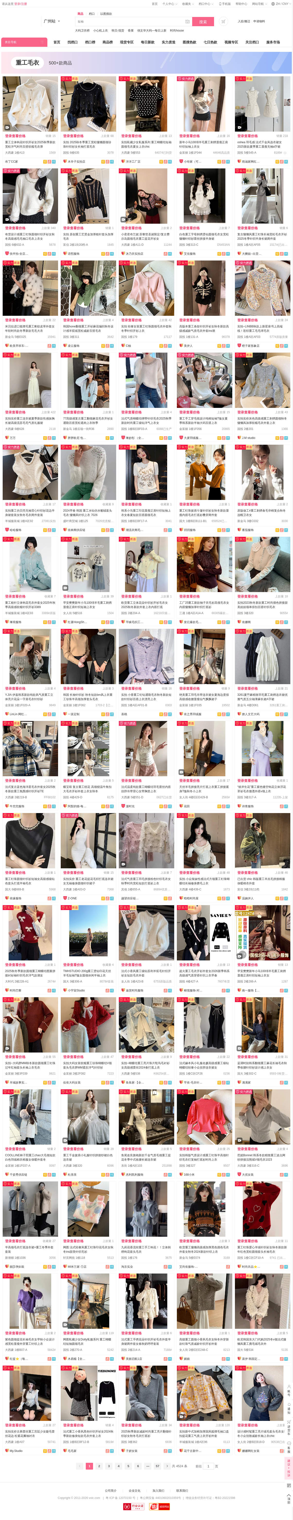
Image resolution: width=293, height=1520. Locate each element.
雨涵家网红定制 (251, 161)
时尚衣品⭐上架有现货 (251, 1266)
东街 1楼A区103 (131, 1165)
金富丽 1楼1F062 (74, 705)
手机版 (224, 4)
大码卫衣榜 (82, 30)
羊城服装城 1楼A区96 (193, 1442)
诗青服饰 (248, 806)
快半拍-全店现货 (19, 253)
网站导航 (259, 4)
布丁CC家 (11, 161)
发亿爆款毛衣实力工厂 (193, 622)
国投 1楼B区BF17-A (134, 521)
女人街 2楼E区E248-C (193, 1350)
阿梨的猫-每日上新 (77, 806)
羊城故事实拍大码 (19, 1082)
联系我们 (182, 1490)
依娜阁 (246, 622)
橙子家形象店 (250, 346)
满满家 (246, 1082)
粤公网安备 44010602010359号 (160, 1498)
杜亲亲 (72, 1174)
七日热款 (210, 42)
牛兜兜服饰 (17, 806)
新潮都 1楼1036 (15, 1257)
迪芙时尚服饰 (134, 990)
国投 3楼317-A (246, 797)
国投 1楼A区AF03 (248, 337)
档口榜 (90, 42)
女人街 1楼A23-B (132, 981)
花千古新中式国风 (193, 1451)
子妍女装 (132, 1451)
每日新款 (148, 42)
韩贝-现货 (118, 30)
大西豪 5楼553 (130, 152)
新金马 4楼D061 (248, 705)
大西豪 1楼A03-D (74, 889)
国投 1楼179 (129, 337)
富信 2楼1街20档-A (75, 244)
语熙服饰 (73, 253)
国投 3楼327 (187, 1165)
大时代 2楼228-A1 (17, 981)
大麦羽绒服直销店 (193, 438)
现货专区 (127, 42)
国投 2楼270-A (72, 1350)
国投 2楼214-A (130, 1350)
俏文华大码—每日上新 (151, 30)
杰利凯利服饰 (134, 1174)
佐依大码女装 (72, 1082)
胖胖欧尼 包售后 (77, 438)
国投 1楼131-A (188, 337)
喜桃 (124, 714)
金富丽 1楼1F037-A (17, 1165)
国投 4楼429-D (72, 797)
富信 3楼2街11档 (248, 889)
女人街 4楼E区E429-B (193, 797)
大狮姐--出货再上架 (251, 253)
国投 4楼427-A (188, 981)
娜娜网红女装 (250, 1451)
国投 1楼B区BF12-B (76, 1442)
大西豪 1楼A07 (14, 1442)
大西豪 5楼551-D (132, 797)
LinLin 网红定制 (19, 714)
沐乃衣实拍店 (134, 253)
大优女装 (248, 1174)
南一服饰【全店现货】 (251, 990)
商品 (80, 14)
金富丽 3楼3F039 (16, 1073)
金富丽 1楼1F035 (190, 705)
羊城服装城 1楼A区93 (19, 613)
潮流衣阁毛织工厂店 (135, 530)
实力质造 (168, 42)
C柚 (128, 346)
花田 (187, 806)
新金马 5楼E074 (189, 1257)
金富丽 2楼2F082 (74, 1073)
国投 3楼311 (71, 337)
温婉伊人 (248, 898)
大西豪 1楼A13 (14, 152)
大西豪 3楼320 (72, 1165)
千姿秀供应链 (18, 1174)
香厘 (131, 30)
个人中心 (170, 4)
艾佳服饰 (190, 253)
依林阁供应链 (76, 530)
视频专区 (231, 42)
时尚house (177, 30)
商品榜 (108, 42)
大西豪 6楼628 (14, 429)
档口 (92, 14)
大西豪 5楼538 (130, 1073)
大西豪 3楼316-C (248, 1165)
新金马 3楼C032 (248, 521)
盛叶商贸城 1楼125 (75, 521)
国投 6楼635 (71, 152)
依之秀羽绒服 (192, 714)
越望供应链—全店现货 (131, 898)
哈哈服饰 (15, 530)
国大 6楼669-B (14, 889)
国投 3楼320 (245, 613)
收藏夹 (188, 4)
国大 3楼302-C (247, 1073)
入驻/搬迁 (244, 21)
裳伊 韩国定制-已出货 (251, 1359)
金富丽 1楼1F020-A (17, 705)
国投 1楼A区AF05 (248, 244)
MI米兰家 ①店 (77, 1266)
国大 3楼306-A (72, 981)
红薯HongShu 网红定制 (77, 622)
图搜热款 (189, 42)
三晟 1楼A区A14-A (191, 613)
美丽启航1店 (134, 1359)
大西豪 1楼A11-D (132, 244)
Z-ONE (72, 898)
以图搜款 (106, 14)
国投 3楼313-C (188, 244)
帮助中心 (241, 4)
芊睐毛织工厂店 (135, 622)
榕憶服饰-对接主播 (193, 990)
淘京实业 (127, 1266)
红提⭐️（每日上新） (19, 1359)
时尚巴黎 (15, 990)
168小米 (189, 1174)
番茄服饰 (248, 530)
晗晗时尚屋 (191, 898)
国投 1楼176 (129, 1257)
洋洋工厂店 (133, 161)
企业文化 (134, 1490)
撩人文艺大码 (250, 714)
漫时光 (130, 806)
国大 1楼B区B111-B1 (193, 521)
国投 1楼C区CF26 (191, 1073)
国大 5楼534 (245, 1350)
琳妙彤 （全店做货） (135, 438)
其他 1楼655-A (130, 889)
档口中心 (206, 4)
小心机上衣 (100, 30)
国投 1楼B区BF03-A (134, 429)
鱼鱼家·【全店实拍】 (135, 1082)
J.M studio (248, 438)
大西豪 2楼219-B (16, 797)
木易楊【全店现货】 (77, 1359)
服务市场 (273, 42)
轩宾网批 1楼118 (74, 1257)
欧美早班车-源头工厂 (19, 346)
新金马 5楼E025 (15, 337)
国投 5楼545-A (246, 152)
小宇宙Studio (76, 990)
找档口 (73, 42)
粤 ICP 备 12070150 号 (121, 1498)
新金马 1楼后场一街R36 (78, 429)
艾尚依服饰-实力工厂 (189, 1266)
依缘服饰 (15, 898)
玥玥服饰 (190, 530)
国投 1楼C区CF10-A (250, 1257)
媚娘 (187, 1359)
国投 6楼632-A (14, 244)
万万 (13, 438)
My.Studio (16, 1451)
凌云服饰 (73, 346)
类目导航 (11, 42)
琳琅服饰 (15, 622)
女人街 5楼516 (72, 613)
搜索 (203, 22)
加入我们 (158, 1490)
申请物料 (259, 21)
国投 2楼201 (245, 429)
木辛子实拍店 (76, 161)
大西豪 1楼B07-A (16, 1350)
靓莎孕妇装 (17, 1266)
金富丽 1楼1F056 (190, 429)
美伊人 (188, 346)
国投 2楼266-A (246, 981)
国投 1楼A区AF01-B (134, 705)
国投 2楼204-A (130, 613)
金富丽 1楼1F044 (190, 152)
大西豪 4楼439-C (190, 889)
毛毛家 (72, 1451)
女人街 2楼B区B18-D (251, 1442)
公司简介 (111, 1490)
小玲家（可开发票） (193, 161)
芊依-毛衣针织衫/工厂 (193, 1082)
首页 (155, 4)
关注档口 (252, 42)
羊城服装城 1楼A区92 (19, 521)
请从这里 (14, 4)
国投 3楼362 (129, 1442)
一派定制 (73, 714)
